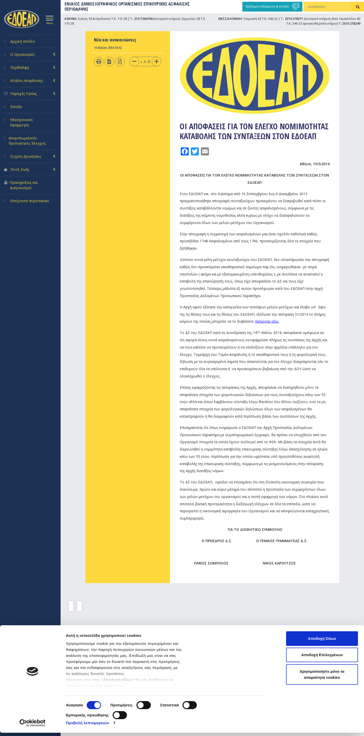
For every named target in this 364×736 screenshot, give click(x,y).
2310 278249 (351, 23)
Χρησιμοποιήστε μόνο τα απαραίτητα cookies (322, 677)
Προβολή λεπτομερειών (87, 726)
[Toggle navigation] (49, 19)
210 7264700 (143, 18)
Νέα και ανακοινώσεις (115, 40)
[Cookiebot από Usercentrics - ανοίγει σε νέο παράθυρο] (33, 726)
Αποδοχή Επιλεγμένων (322, 658)
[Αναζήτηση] (327, 7)
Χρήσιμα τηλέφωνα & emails (272, 7)
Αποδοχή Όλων (322, 642)
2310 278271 (294, 18)
